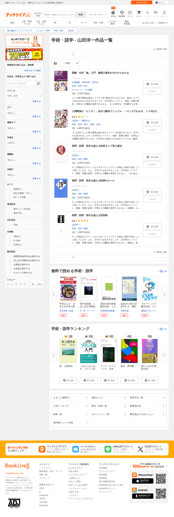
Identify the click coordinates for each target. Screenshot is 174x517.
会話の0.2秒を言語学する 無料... (129, 305)
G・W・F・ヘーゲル (89, 311)
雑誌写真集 (127, 22)
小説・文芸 (98, 22)
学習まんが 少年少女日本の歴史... (67, 306)
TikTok (42, 498)
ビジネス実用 (112, 22)
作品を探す (73, 471)
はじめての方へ (148, 23)
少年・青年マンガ (27, 22)
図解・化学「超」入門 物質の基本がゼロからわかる (100, 72)
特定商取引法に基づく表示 (111, 485)
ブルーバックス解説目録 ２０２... (148, 306)
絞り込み (38, 14)
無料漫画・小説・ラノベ (50, 471)
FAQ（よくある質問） (78, 485)
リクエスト (73, 495)
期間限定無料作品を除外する (25, 256)
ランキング (44, 478)
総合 (13, 22)
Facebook (43, 505)
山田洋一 (96, 82)
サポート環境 (74, 481)
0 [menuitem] (32, 284)
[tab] (24, 96)
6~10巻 (15, 240)
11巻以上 (16, 244)
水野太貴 (125, 311)
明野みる (86, 121)
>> (161, 54)
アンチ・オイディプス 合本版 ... (108, 369)
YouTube (43, 502)
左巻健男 (76, 82)
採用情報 (103, 474)
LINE (41, 488)
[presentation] (7, 284)
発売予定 (16, 212)
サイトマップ (105, 492)
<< (57, 54)
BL (55, 22)
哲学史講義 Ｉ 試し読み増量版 (89, 305)
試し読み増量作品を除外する (25, 260)
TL (69, 22)
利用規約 (103, 478)
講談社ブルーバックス (151, 311)
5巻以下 (15, 236)
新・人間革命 (66, 366)
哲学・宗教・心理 (92, 124)
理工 (86, 86)
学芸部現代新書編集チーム (112, 311)
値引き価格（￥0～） (21, 193)
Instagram (43, 495)
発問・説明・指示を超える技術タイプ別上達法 (97, 146)
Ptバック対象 (18, 197)
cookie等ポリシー (107, 488)
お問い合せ (73, 492)
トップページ (45, 468)
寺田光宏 (86, 82)
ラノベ (84, 22)
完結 (14, 224)
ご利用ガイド (163, 23)
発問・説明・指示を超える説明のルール (93, 180)
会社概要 (103, 468)
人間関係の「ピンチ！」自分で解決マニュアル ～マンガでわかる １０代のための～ (118, 111)
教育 (86, 159)
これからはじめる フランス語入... (87, 369)
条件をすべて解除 (32, 70)
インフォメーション (77, 488)
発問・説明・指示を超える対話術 (90, 215)
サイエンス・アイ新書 (82, 90)
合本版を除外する (20, 268)
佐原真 (72, 311)
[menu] (33, 284)
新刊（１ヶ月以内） (21, 208)
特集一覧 (43, 474)
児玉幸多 (63, 311)
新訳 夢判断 (127, 366)
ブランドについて (107, 471)
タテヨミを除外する (21, 272)
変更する (37, 101)
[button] (68, 380)
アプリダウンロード (77, 474)
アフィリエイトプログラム (80, 498)
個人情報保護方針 (107, 481)
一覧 (162, 271)
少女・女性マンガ (41, 22)
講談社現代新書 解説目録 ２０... (109, 305)
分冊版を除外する (20, 264)
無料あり (16, 189)
